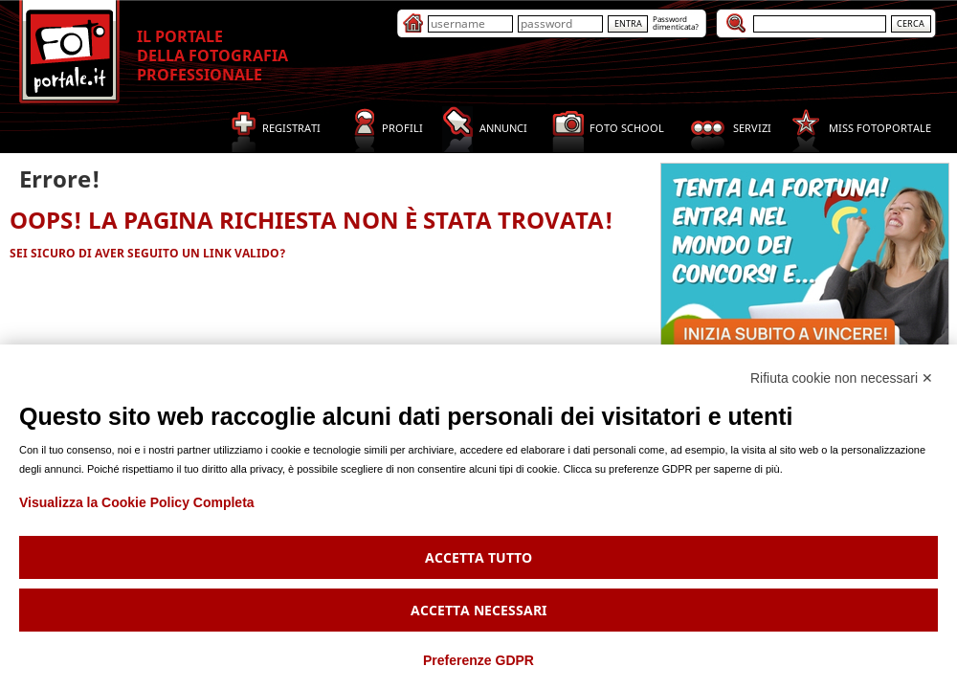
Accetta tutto (478, 557)
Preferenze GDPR (478, 660)
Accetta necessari (478, 610)
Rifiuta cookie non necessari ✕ (841, 378)
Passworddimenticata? (676, 22)
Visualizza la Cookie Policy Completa (137, 502)
